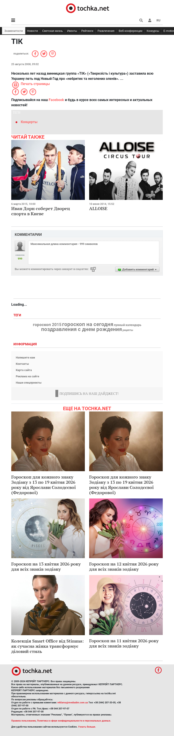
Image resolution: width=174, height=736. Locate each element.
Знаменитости (13, 30)
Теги (17, 315)
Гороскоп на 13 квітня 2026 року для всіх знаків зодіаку (46, 566)
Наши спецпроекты (29, 382)
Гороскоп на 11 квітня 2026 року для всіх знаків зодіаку (124, 643)
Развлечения (106, 30)
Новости (32, 30)
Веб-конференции (130, 30)
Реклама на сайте (27, 376)
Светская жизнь (52, 30)
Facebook (56, 100)
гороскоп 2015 (47, 324)
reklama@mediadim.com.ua (72, 702)
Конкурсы (153, 30)
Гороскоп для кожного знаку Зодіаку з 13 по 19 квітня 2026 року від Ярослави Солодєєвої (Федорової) (43, 484)
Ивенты (72, 30)
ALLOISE (98, 208)
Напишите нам (25, 357)
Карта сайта (24, 370)
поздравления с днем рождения (81, 329)
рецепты (127, 330)
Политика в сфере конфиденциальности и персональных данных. (74, 720)
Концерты (29, 122)
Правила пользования (23, 720)
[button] (149, 20)
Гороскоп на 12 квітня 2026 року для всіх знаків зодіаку (124, 566)
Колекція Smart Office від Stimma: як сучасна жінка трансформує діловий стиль (47, 646)
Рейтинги (87, 30)
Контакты (22, 363)
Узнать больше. (87, 726)
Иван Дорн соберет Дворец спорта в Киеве (40, 211)
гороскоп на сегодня (87, 324)
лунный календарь (127, 325)
